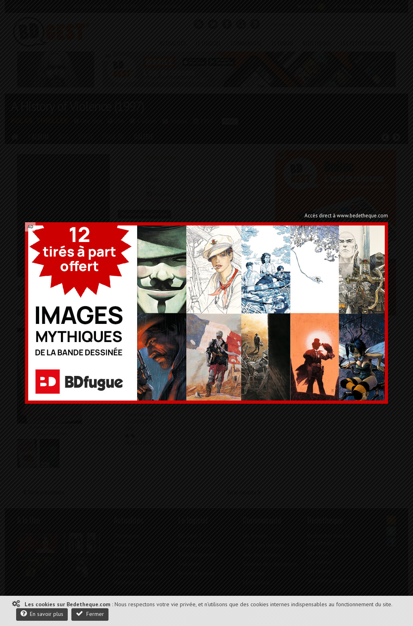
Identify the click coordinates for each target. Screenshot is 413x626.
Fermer (90, 614)
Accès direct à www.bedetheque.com (346, 215)
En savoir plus (42, 614)
